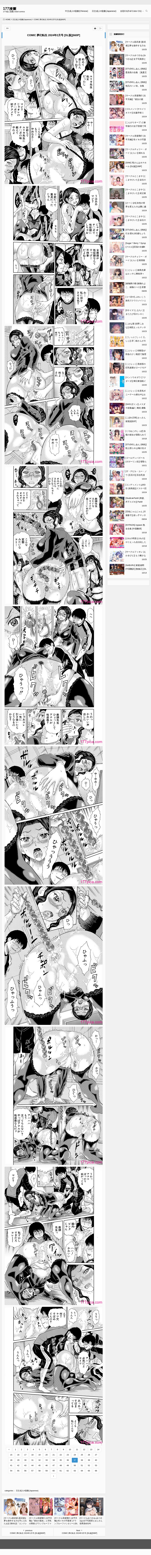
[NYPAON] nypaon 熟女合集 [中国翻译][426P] (135, 529)
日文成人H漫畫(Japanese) (104, 11)
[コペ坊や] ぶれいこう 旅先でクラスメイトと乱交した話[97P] (135, 300)
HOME (6, 19)
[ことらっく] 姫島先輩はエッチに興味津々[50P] (135, 274)
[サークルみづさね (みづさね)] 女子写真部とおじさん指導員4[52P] (91, 1521)
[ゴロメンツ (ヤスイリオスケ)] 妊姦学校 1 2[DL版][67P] (135, 113)
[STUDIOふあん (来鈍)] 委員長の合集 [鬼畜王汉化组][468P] (136, 72)
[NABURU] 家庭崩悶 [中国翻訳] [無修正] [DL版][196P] (136, 569)
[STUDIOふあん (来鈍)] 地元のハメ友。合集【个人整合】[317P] (136, 86)
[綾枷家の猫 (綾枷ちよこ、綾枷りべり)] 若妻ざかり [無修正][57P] (135, 287)
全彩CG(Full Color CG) (131, 11)
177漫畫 (9, 8)
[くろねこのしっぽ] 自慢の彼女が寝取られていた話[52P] (135, 435)
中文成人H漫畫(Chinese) (76, 11)
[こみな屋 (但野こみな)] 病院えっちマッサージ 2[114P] (135, 327)
